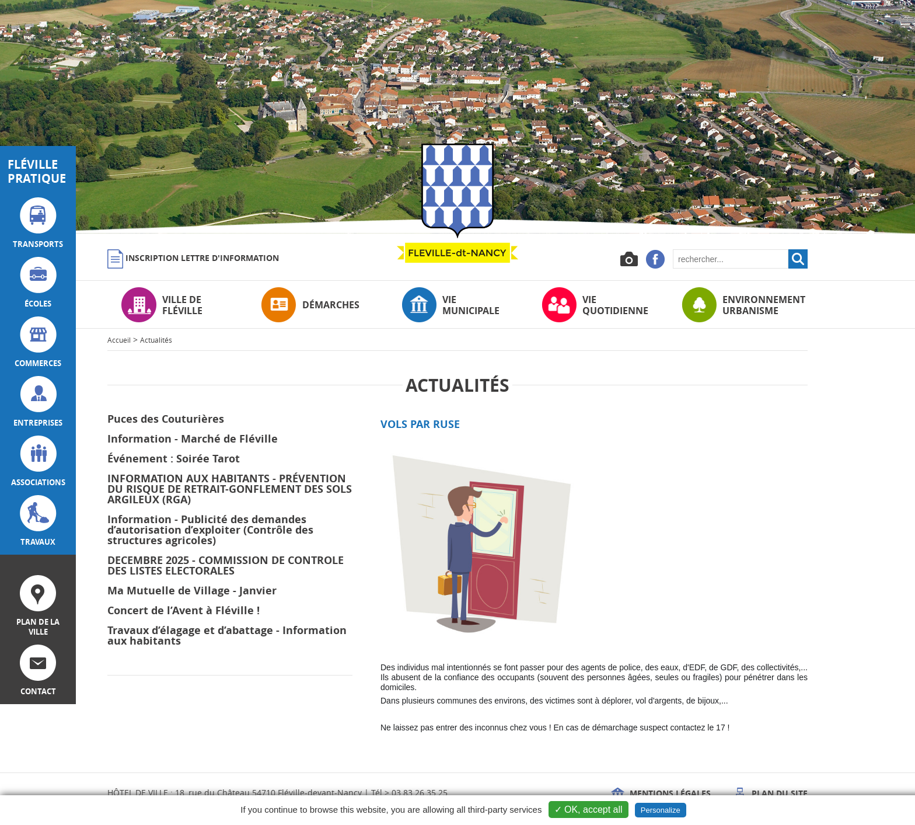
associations (38, 462)
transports (38, 223)
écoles (38, 283)
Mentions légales (661, 793)
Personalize (660, 810)
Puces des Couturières (165, 419)
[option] (457, 117)
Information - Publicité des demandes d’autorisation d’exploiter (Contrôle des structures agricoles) (210, 530)
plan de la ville (38, 606)
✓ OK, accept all (588, 809)
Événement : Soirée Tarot (173, 458)
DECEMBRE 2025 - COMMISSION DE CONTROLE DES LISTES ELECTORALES (225, 565)
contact (38, 671)
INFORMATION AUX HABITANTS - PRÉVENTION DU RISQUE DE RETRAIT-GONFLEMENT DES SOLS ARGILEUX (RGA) (229, 489)
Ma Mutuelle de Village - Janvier (192, 590)
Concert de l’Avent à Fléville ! (183, 610)
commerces (38, 342)
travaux (38, 521)
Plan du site (770, 793)
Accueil (119, 339)
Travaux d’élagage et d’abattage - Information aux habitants (227, 635)
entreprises (37, 402)
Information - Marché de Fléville (192, 438)
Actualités (156, 339)
